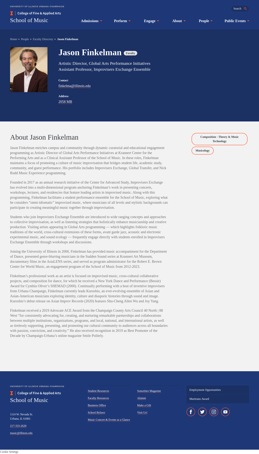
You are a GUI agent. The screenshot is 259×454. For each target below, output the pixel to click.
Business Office (97, 405)
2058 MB (65, 102)
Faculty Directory (43, 39)
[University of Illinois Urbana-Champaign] (37, 9)
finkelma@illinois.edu (74, 86)
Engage (151, 21)
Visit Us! (142, 412)
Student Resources (98, 390)
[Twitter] (202, 412)
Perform (122, 21)
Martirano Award (199, 398)
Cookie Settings (9, 451)
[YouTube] (225, 412)
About (178, 21)
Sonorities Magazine (149, 390)
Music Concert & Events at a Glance (109, 419)
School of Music (29, 20)
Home (13, 39)
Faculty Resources (98, 398)
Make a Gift (144, 405)
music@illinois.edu (21, 433)
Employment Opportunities (205, 389)
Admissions (91, 21)
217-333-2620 (18, 425)
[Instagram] (214, 412)
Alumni (141, 398)
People (205, 21)
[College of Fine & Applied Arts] (46, 13)
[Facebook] (191, 412)
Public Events (237, 21)
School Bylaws (96, 412)
